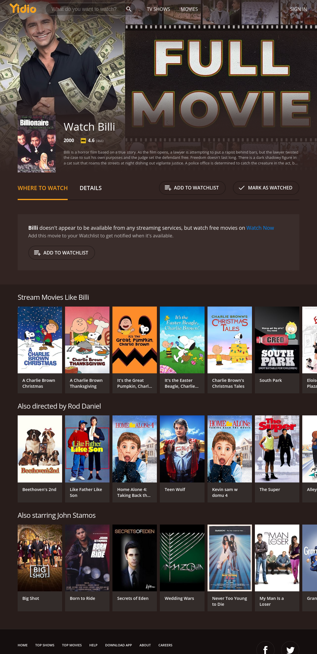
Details (90, 188)
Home (23, 645)
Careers (165, 645)
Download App (118, 645)
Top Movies (72, 645)
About (145, 645)
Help (93, 645)
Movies (189, 9)
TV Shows (158, 9)
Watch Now (260, 227)
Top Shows (44, 645)
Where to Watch (43, 188)
